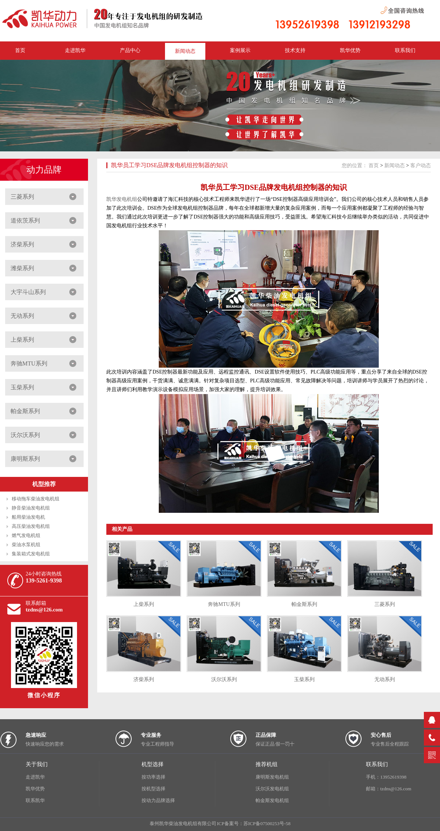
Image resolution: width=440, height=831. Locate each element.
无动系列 (22, 316)
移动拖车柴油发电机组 (35, 498)
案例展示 (240, 50)
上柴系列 (22, 340)
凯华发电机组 (121, 199)
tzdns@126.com (44, 610)
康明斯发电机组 (272, 777)
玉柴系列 (22, 387)
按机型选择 (153, 788)
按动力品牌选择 (158, 800)
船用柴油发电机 (28, 517)
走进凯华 (35, 777)
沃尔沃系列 (25, 435)
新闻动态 (185, 51)
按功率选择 (153, 777)
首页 (373, 165)
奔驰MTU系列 (29, 363)
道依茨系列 (25, 220)
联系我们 (405, 50)
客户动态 (420, 165)
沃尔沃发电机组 (272, 788)
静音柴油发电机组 (31, 508)
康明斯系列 (25, 459)
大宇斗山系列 (28, 292)
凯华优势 (350, 50)
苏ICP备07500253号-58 (267, 823)
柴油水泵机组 (26, 544)
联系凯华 (35, 800)
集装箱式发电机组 (31, 553)
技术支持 (295, 50)
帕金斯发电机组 (272, 800)
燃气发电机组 (26, 535)
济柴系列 (22, 244)
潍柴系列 (22, 268)
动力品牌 (44, 169)
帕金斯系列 (25, 411)
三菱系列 (22, 197)
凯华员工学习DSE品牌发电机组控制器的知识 (169, 165)
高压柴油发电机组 (31, 526)
